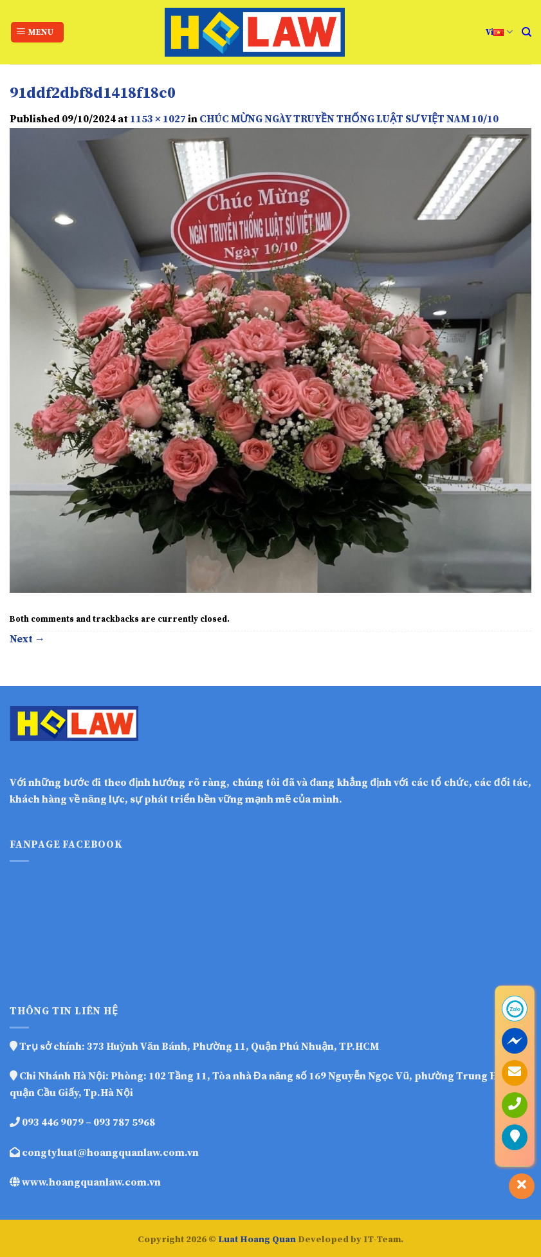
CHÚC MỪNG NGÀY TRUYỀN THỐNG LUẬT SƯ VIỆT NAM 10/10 (349, 119)
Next (27, 639)
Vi (499, 32)
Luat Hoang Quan (257, 1239)
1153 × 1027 (158, 119)
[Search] (526, 32)
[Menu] (37, 32)
